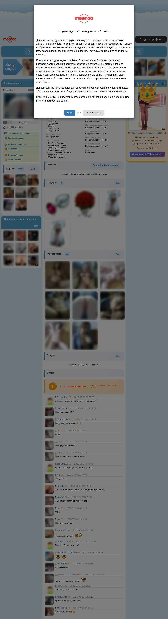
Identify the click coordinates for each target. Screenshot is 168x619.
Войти (70, 112)
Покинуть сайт (93, 112)
